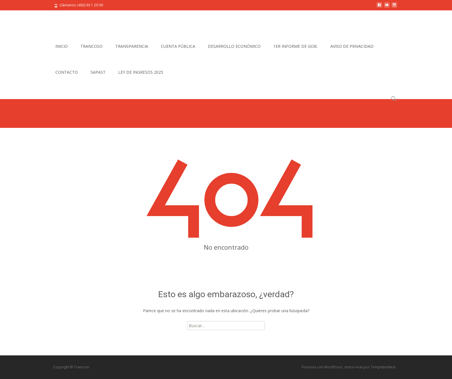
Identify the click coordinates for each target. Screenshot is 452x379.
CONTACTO (66, 72)
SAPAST (98, 72)
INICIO (61, 46)
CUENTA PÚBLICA (178, 46)
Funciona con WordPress (322, 367)
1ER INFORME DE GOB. (295, 46)
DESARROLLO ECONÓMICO (234, 46)
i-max (359, 367)
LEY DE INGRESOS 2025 (140, 72)
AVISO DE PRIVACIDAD (352, 46)
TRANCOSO (91, 46)
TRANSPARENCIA (131, 46)
